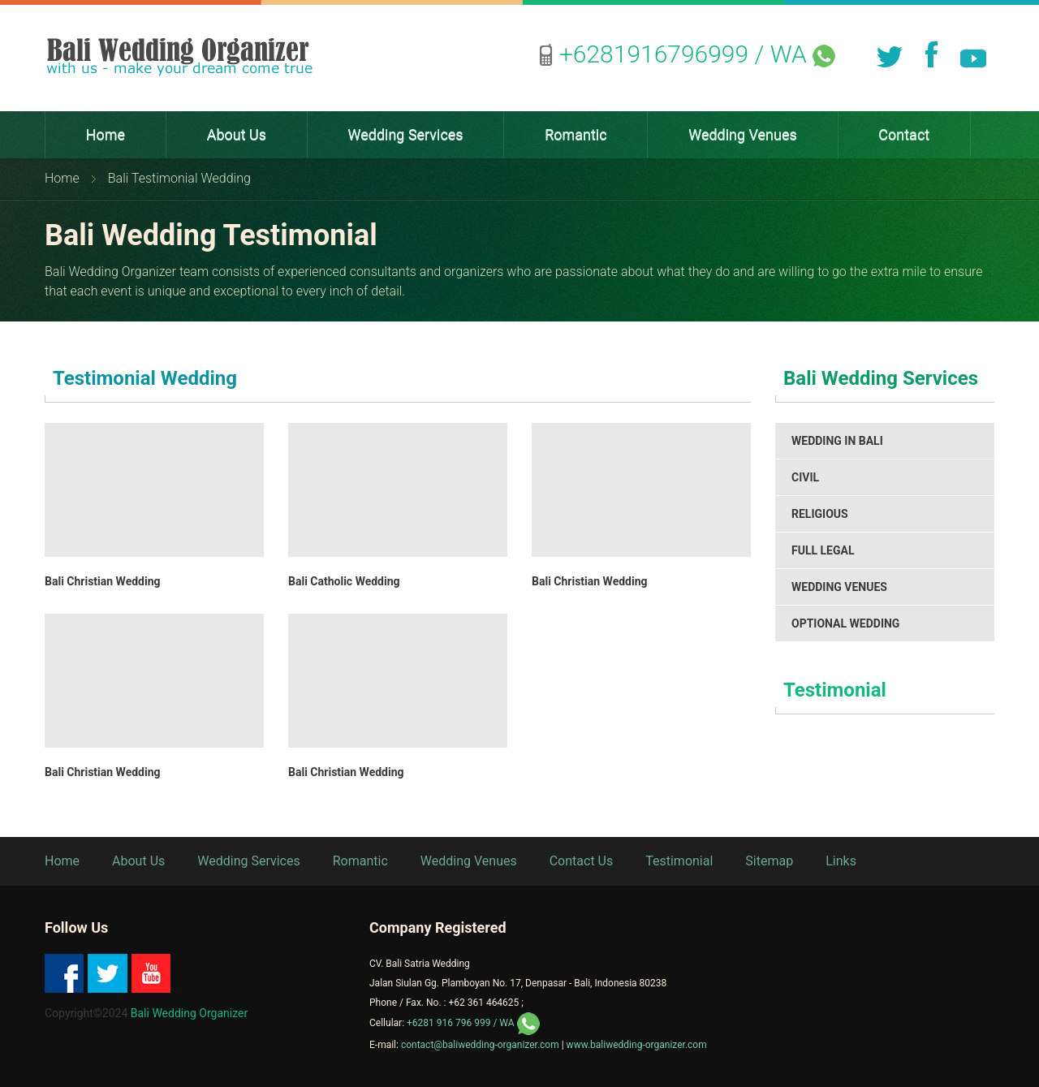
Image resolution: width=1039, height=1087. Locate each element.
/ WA (697, 54)
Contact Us (582, 861)
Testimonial (834, 690)
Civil (805, 477)
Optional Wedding (845, 623)
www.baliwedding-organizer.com (637, 1044)
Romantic (360, 861)
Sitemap (769, 861)
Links (841, 861)
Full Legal (823, 550)
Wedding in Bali (837, 440)
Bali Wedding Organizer (189, 1013)
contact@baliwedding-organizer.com (479, 1044)
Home (62, 178)
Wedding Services (248, 861)
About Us (138, 861)
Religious (819, 513)
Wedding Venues (839, 586)
